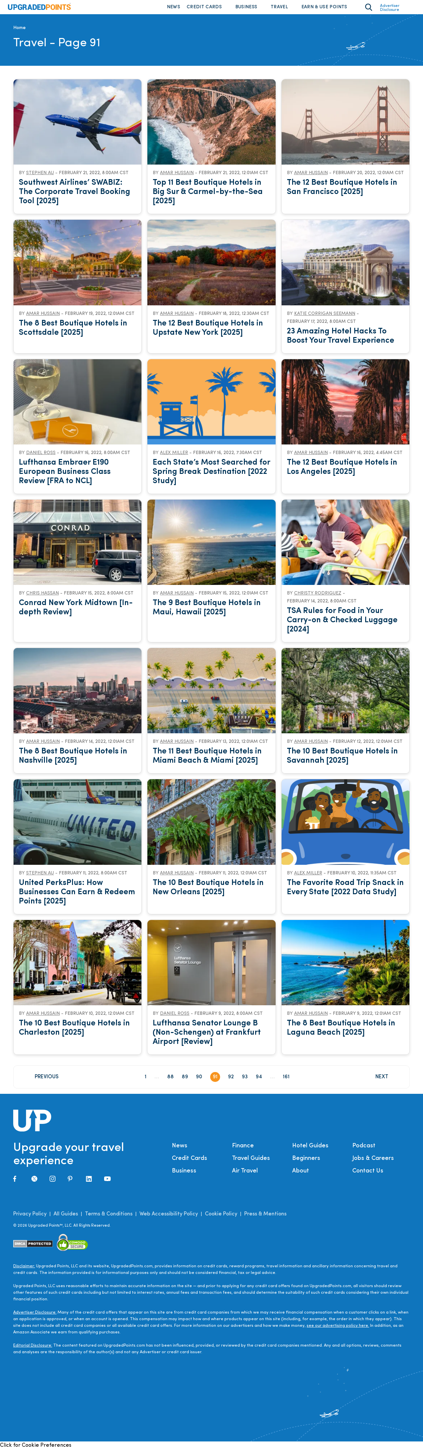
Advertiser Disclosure (390, 11)
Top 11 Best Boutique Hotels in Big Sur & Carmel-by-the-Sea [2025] (208, 197)
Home (19, 33)
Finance (243, 1151)
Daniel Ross (41, 458)
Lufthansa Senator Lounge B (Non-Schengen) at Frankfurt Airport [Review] (207, 1038)
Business (246, 9)
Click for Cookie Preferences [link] (35, 1451)
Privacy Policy (30, 1219)
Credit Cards (204, 9)
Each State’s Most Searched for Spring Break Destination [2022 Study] (211, 477)
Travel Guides (251, 1164)
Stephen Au (40, 178)
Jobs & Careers (373, 1164)
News (173, 9)
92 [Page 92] (231, 1082)
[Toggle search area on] (368, 10)
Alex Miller (174, 458)
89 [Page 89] (185, 1082)
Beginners (306, 1164)
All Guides (66, 1219)
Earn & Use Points (324, 9)
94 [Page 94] (259, 1082)
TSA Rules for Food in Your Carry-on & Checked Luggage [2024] (342, 626)
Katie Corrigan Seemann (324, 319)
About (300, 1176)
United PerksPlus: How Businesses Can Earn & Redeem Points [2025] (77, 897)
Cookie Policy (221, 1219)
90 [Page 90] (199, 1082)
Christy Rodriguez (317, 598)
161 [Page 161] (286, 1082)
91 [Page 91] (215, 1082)
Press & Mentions (265, 1219)
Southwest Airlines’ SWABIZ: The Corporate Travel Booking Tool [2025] (74, 197)
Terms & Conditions (109, 1219)
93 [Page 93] (245, 1082)
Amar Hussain (177, 178)
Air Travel (245, 1176)
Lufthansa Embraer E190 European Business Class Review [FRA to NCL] (65, 477)
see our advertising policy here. (338, 1331)
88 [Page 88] (170, 1082)
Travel (279, 9)
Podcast (363, 1151)
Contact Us (367, 1176)
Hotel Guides (310, 1151)
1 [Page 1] (145, 1082)
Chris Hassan (42, 598)
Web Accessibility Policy (168, 1219)
